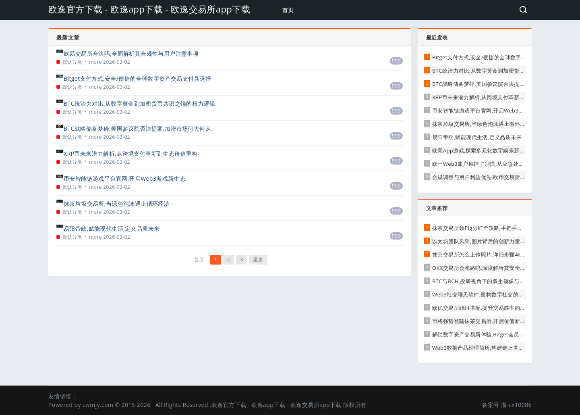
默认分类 (72, 61)
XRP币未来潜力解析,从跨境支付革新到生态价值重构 (131, 153)
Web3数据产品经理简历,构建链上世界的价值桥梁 (491, 347)
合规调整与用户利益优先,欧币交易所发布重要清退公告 (497, 177)
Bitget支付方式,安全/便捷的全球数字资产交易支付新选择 (137, 78)
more (95, 61)
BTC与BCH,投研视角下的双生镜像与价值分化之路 (492, 281)
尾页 (258, 259)
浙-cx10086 (516, 405)
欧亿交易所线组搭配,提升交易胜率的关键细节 (487, 307)
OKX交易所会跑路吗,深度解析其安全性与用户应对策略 (497, 267)
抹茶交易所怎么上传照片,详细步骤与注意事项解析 (492, 254)
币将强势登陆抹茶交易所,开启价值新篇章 (481, 321)
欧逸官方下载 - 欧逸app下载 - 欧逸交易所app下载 (149, 9)
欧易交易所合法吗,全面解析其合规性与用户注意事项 (131, 53)
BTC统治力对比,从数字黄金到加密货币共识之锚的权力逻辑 (139, 103)
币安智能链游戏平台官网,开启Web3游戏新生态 (124, 178)
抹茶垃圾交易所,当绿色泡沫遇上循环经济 (117, 203)
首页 (288, 10)
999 (396, 60)
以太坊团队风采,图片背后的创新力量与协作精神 (489, 241)
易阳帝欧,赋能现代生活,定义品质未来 (112, 228)
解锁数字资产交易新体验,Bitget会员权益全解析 (489, 334)
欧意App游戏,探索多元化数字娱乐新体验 (481, 150)
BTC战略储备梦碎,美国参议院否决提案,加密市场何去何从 (137, 128)
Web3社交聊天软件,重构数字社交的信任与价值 (488, 294)
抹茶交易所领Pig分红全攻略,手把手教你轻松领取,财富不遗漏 (505, 227)
